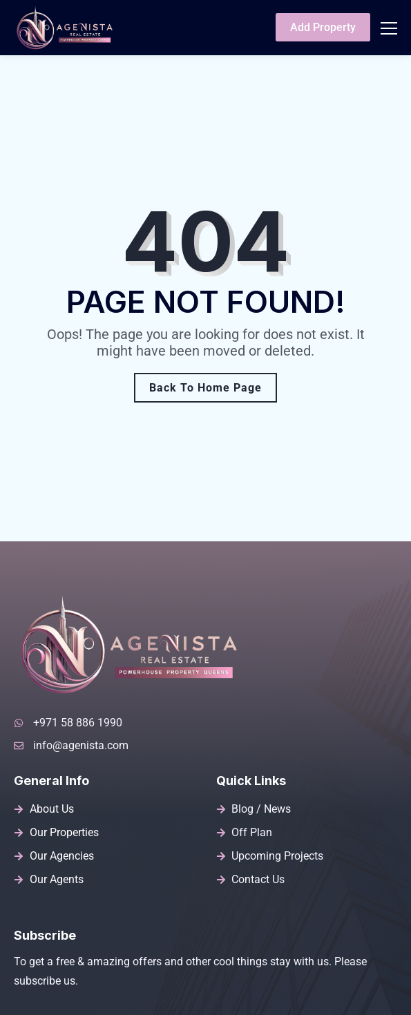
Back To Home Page (205, 387)
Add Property (323, 27)
